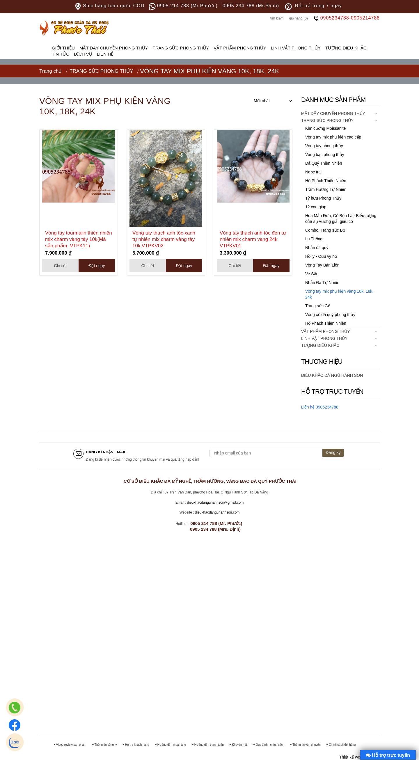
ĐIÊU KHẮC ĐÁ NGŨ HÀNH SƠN (332, 375)
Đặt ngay (96, 265)
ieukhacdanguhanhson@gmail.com (216, 502)
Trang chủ (50, 71)
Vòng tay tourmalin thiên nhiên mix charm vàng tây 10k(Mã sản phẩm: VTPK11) (78, 239)
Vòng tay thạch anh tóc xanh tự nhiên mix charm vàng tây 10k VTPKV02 (163, 239)
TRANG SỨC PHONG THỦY (101, 71)
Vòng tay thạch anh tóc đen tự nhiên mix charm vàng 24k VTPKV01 (253, 239)
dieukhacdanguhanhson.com (217, 512)
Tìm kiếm (277, 18)
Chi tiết (60, 265)
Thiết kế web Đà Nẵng (359, 757)
